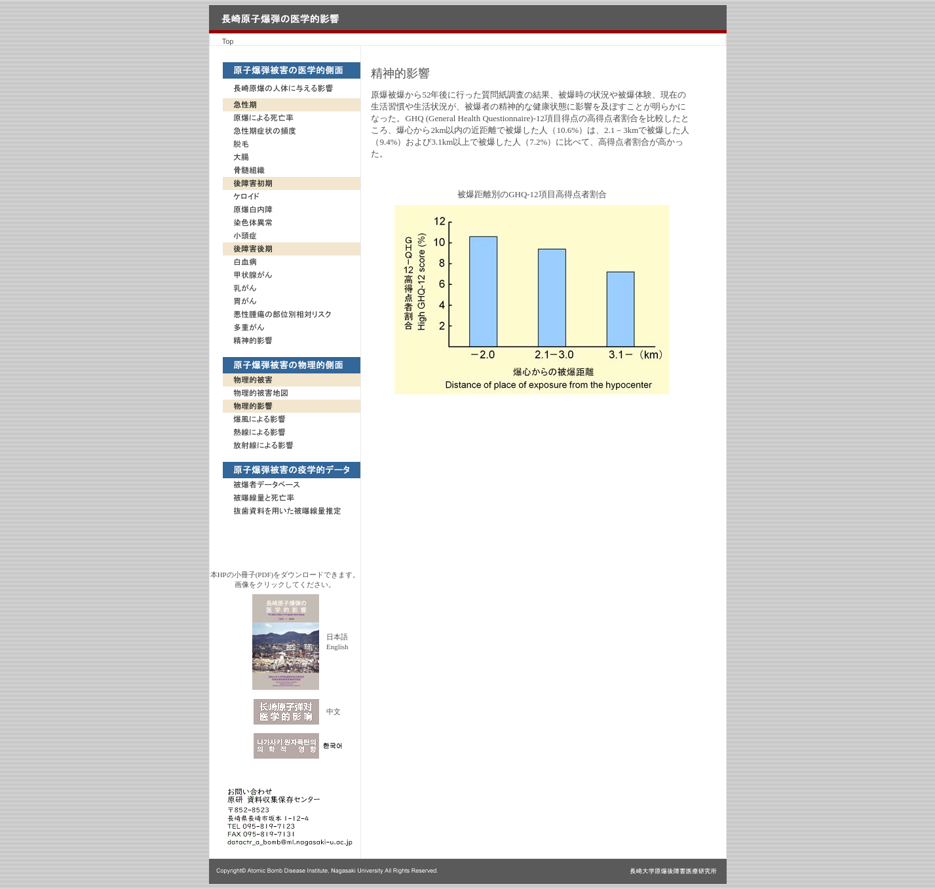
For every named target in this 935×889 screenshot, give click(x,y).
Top (228, 41)
